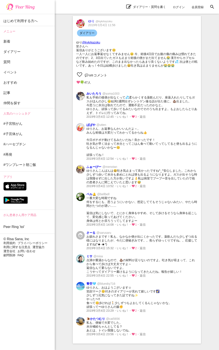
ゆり (100, 21)
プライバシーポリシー (32, 243)
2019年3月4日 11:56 (101, 25)
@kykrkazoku (91, 42)
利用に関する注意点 (16, 247)
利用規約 (9, 243)
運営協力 (38, 247)
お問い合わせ (27, 251)
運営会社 (9, 251)
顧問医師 (9, 255)
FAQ (21, 255)
